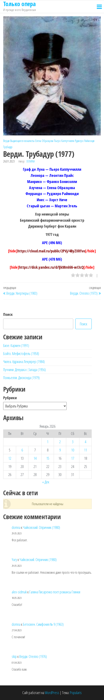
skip (14, 656)
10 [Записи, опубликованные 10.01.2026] (72, 449)
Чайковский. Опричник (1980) (41, 527)
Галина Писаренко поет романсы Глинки (54, 591)
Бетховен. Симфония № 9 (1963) (43, 624)
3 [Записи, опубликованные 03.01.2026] (72, 441)
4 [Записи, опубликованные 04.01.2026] (85, 441)
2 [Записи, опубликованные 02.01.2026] (60, 441)
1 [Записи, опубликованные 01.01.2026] (47, 441)
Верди (6, 141)
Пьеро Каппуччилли (64, 141)
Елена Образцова (44, 141)
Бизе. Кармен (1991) (16, 345)
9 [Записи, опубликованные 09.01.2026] (60, 449)
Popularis (76, 692)
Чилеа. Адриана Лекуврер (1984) (24, 361)
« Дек (45, 481)
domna (31, 161)
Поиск (8, 314)
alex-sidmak (19, 591)
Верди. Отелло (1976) (33, 656)
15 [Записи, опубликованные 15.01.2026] (47, 458)
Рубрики (10, 397)
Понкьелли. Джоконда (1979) (21, 377)
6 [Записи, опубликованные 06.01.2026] (22, 449)
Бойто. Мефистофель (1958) (21, 353)
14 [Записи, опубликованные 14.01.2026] (35, 458)
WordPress (52, 692)
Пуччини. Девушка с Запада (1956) (24, 369)
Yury (14, 559)
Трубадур (8, 147)
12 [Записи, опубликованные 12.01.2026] (9, 458)
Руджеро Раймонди (84, 141)
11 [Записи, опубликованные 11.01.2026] (85, 449)
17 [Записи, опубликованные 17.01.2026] (72, 458)
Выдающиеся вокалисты (22, 141)
